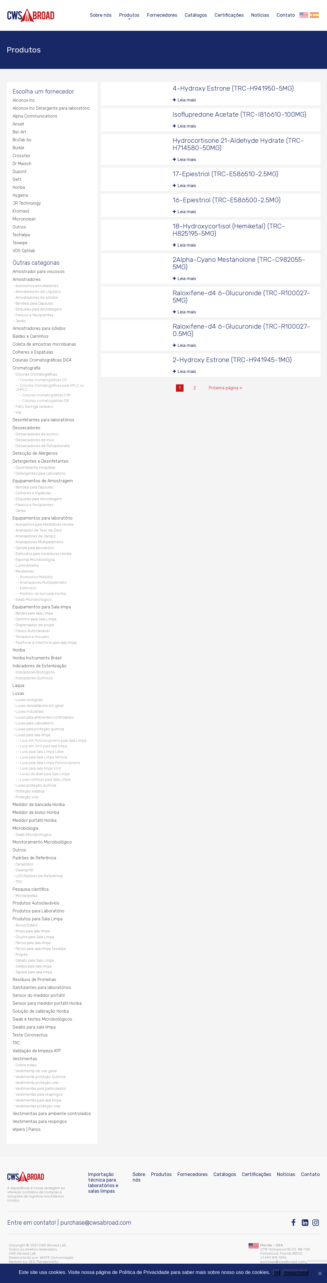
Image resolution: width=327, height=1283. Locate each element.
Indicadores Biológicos (35, 672)
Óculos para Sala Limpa (35, 937)
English (303, 15)
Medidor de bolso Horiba (36, 812)
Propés (22, 954)
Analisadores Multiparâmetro (40, 542)
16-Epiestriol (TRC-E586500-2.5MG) (227, 200)
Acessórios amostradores (37, 286)
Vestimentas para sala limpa (38, 1100)
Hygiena (20, 195)
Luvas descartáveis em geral (40, 705)
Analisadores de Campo (36, 536)
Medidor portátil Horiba (35, 820)
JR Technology (27, 203)
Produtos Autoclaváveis (36, 903)
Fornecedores (162, 15)
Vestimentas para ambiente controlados (52, 1113)
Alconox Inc (24, 100)
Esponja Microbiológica (35, 559)
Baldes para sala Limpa (34, 613)
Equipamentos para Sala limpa (42, 607)
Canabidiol (24, 864)
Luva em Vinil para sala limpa (43, 746)
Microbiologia (25, 828)
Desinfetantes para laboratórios (43, 420)
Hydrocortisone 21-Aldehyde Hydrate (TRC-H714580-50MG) (238, 144)
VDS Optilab (24, 250)
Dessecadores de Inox (35, 440)
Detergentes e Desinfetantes (41, 461)
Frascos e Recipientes (34, 315)
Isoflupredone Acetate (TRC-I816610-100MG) (240, 114)
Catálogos (196, 15)
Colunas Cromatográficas (36, 374)
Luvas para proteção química (40, 729)
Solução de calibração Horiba (41, 1011)
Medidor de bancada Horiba (43, 594)
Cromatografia (26, 368)
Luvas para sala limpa (33, 735)
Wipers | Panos (27, 1129)
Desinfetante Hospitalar (36, 467)
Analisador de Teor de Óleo (39, 530)
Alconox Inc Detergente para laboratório (51, 108)
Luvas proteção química (36, 785)
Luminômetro (27, 565)
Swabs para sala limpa (34, 966)
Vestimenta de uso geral (36, 1071)
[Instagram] (316, 1222)
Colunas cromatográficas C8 (45, 401)
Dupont (20, 171)
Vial (18, 412)
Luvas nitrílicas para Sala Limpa (45, 780)
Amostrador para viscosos (39, 271)
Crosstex (21, 155)
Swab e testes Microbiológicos (42, 1019)
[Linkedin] (305, 1222)
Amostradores (27, 279)
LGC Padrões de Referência (39, 876)
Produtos (129, 15)
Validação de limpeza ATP (37, 1050)
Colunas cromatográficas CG (43, 380)
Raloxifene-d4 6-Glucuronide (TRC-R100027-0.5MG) (241, 330)
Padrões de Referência (34, 858)
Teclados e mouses (32, 636)
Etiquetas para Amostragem (39, 309)
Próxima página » (225, 388)
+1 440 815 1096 (273, 1257)
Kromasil (21, 211)
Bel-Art (19, 132)
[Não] (320, 1273)
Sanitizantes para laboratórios (42, 987)
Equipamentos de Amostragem (43, 480)
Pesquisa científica (31, 889)
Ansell (18, 124)
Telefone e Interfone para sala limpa (46, 642)
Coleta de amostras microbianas (44, 344)
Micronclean (24, 219)
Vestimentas (25, 1058)
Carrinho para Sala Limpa (36, 619)
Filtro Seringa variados (34, 406)
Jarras (20, 321)
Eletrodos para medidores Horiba (43, 553)
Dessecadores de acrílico (37, 434)
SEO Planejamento (44, 1262)
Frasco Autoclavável (32, 631)
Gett (17, 179)
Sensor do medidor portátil (39, 995)
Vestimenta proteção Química (41, 1077)
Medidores (25, 571)
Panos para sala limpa (33, 943)
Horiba (19, 187)
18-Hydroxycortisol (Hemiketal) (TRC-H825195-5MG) (229, 229)
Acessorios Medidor (36, 577)
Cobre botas (26, 1065)
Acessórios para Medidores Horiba (44, 524)
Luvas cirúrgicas (29, 699)
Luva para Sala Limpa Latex (42, 752)
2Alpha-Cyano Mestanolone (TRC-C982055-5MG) (239, 263)
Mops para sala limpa (33, 931)
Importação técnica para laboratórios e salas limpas (103, 1183)
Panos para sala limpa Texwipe (41, 948)
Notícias (260, 15)
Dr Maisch (22, 163)
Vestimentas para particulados (41, 1088)
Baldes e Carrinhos (31, 336)
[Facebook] (295, 1222)
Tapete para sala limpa (34, 972)
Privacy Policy (295, 1272)
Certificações (229, 15)
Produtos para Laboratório (38, 911)
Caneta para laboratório (35, 548)
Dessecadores (26, 427)
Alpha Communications (35, 116)
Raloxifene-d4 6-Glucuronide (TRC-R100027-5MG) (241, 296)
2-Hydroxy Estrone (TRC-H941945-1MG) (232, 360)
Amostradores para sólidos (39, 328)
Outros (19, 227)
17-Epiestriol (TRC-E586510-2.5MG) (225, 174)
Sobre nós (101, 15)
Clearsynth (25, 870)
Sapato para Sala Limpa (35, 960)
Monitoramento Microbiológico (42, 842)
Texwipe (20, 242)
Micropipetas (26, 895)
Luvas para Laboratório (35, 723)
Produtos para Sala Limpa (38, 919)
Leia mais (186, 100)
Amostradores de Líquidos (38, 291)
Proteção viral (27, 797)
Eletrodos (28, 588)
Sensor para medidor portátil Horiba (47, 1003)
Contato (286, 15)
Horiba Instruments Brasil (37, 658)
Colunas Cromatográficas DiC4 (42, 360)
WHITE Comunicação (56, 1257)
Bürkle (18, 147)
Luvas (18, 693)
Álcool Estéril (26, 925)
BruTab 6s (22, 140)
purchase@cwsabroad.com (95, 1222)
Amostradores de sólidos (37, 297)
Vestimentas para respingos (39, 1094)
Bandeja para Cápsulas (34, 303)
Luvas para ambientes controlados (45, 717)
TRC (19, 882)
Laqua (18, 685)
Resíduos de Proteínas (34, 979)
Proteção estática (30, 791)
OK (276, 1272)
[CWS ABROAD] (30, 15)
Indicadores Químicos (34, 678)
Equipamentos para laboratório (43, 518)
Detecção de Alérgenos (35, 453)
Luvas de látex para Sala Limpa (45, 774)
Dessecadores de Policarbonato (43, 446)
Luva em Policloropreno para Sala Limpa (53, 741)
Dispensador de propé (35, 625)
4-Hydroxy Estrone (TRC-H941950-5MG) (233, 88)
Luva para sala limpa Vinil (40, 768)
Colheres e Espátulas (33, 352)
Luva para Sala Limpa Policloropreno (50, 763)
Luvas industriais (30, 711)
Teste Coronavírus (30, 1035)
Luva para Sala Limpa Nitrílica (43, 757)
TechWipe (21, 234)
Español (314, 15)
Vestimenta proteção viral (37, 1082)
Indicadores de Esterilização (39, 665)
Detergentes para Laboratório (41, 473)
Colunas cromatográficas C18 (46, 395)
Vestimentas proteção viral (38, 1106)
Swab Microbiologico (34, 599)
